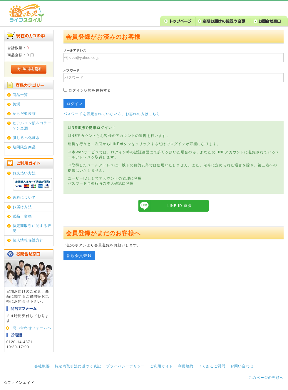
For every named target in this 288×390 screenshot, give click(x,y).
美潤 (16, 104)
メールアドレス (74, 50)
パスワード (71, 70)
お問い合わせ (242, 366)
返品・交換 (22, 216)
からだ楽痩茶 (24, 114)
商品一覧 (20, 95)
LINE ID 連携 (179, 206)
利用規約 (186, 366)
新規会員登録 (79, 255)
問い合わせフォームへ (32, 328)
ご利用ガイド (161, 366)
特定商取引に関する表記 (32, 228)
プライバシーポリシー (125, 366)
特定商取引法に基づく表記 (78, 366)
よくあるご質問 (211, 366)
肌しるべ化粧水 (26, 138)
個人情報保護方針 (28, 240)
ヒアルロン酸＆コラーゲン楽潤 (32, 125)
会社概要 (42, 366)
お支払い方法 (24, 173)
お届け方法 (22, 207)
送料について (24, 197)
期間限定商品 (24, 147)
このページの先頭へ (266, 378)
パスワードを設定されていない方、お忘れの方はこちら (111, 114)
